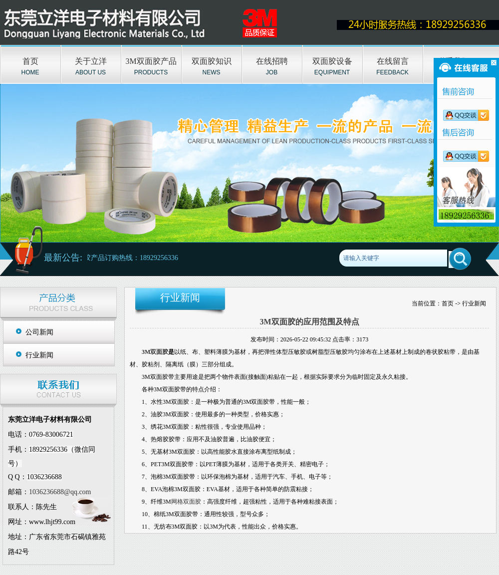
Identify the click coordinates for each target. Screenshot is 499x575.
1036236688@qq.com (60, 492)
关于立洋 (91, 61)
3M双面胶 (155, 351)
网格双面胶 (186, 501)
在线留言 (393, 61)
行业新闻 (39, 355)
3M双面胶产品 (150, 61)
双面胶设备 (332, 61)
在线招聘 (272, 61)
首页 (30, 61)
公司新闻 (39, 332)
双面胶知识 (212, 61)
